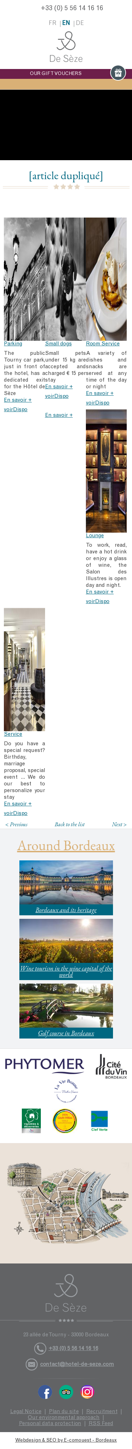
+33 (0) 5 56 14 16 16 (72, 8)
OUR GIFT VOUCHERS (78, 74)
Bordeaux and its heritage (66, 910)
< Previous (16, 824)
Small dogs (58, 344)
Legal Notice (26, 1411)
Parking (13, 344)
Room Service (103, 344)
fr (52, 24)
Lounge (95, 536)
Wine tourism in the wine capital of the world (66, 971)
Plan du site (64, 1411)
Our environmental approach (64, 1417)
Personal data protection (50, 1423)
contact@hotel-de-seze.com (77, 1364)
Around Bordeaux (66, 845)
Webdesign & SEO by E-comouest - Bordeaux (66, 1440)
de (80, 24)
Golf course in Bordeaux (66, 1033)
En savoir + (18, 400)
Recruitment (102, 1411)
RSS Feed (101, 1423)
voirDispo (15, 410)
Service (13, 734)
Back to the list (69, 824)
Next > (119, 824)
